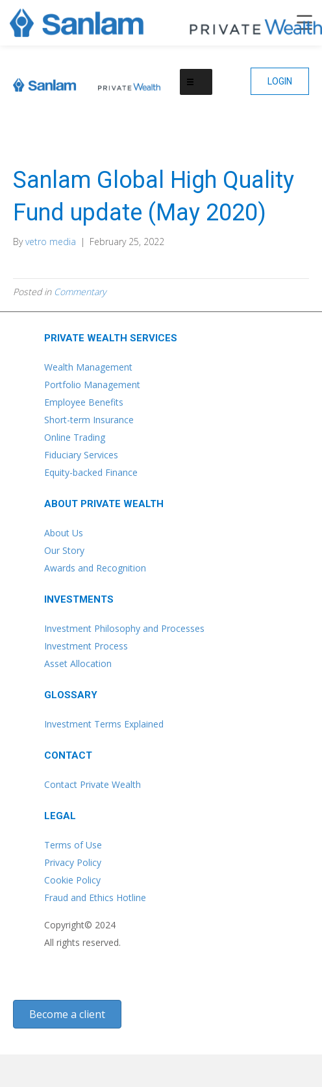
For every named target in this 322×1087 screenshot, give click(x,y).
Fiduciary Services (81, 455)
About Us (63, 533)
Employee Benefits (83, 402)
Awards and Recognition (95, 568)
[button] (280, 81)
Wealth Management (88, 367)
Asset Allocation (78, 663)
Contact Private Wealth (92, 784)
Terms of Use (73, 845)
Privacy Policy (72, 862)
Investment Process (86, 646)
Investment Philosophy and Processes (124, 628)
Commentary (80, 291)
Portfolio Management (92, 384)
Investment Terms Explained (104, 724)
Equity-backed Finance (91, 472)
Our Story (64, 550)
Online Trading (74, 437)
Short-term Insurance (89, 419)
